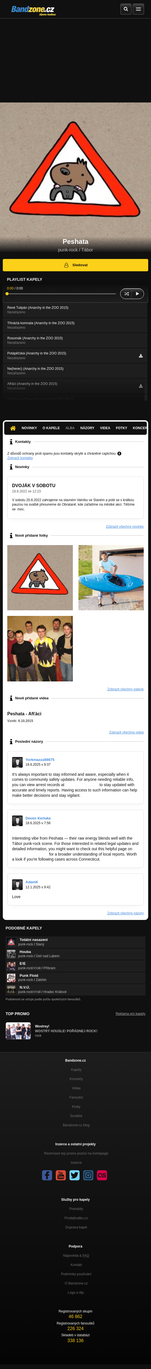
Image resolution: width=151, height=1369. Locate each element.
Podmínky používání (76, 1274)
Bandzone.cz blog (76, 1125)
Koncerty (76, 1079)
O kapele (51, 428)
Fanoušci (76, 1097)
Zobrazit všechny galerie (125, 689)
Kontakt (76, 1265)
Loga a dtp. (76, 1293)
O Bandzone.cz (76, 1283)
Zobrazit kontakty (20, 458)
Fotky (121, 428)
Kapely (76, 1070)
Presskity (76, 1209)
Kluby (76, 1107)
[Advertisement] (75, 60)
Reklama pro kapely (130, 1014)
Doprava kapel (76, 1227)
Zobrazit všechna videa (126, 732)
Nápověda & (76, 1256)
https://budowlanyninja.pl (43, 896)
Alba (70, 428)
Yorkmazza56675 (39, 760)
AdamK (31, 882)
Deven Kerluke (38, 818)
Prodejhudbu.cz (76, 1218)
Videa (105, 428)
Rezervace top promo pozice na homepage (76, 1153)
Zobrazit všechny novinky (125, 527)
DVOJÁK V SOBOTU (33, 485)
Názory (87, 428)
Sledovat (75, 265)
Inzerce (76, 1163)
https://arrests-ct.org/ (30, 854)
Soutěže (76, 1116)
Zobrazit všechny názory (125, 913)
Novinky (29, 428)
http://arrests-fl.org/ (82, 784)
